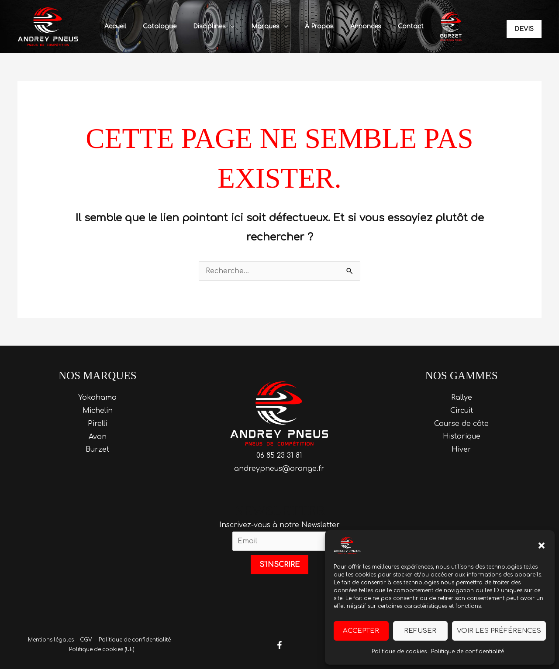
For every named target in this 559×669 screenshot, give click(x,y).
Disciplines (212, 26)
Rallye (461, 397)
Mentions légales (51, 640)
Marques (264, 26)
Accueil (127, 26)
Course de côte (461, 424)
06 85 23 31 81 (279, 456)
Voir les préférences (499, 631)
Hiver (461, 449)
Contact (396, 26)
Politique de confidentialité (467, 651)
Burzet (97, 449)
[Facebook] (279, 645)
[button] (541, 545)
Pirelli (97, 424)
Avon (98, 437)
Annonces (355, 26)
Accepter (361, 631)
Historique (461, 437)
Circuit (461, 411)
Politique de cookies (399, 651)
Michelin (98, 411)
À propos (313, 26)
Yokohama (97, 397)
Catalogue (167, 26)
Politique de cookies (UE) (101, 650)
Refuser (420, 631)
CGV (85, 640)
